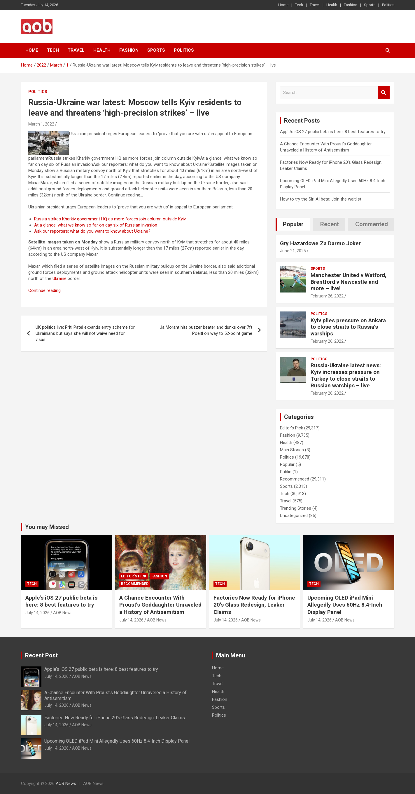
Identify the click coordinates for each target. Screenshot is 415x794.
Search (384, 92)
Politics (388, 5)
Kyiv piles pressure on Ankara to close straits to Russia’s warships (348, 327)
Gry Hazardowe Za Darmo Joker (320, 243)
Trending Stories (295, 508)
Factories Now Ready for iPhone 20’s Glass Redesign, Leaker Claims (254, 604)
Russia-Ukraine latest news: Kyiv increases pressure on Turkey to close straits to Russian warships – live (346, 375)
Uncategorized (294, 515)
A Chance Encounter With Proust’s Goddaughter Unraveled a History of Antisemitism (160, 604)
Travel (315, 5)
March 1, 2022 (41, 124)
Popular (287, 464)
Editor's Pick (291, 428)
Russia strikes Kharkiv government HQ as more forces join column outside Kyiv (110, 219)
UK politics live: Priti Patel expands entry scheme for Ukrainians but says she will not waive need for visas (85, 333)
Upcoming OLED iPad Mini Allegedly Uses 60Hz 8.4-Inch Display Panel (344, 604)
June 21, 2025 (293, 250)
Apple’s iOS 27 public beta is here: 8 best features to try (333, 131)
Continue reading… (45, 290)
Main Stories (292, 449)
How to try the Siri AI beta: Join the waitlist (320, 199)
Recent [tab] (329, 224)
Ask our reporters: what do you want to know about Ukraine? (92, 231)
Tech (299, 5)
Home (283, 5)
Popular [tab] (293, 224)
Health (331, 5)
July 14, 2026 (37, 612)
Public (285, 471)
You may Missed (47, 526)
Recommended (294, 479)
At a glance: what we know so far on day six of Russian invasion (95, 225)
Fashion (350, 5)
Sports (369, 5)
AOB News (63, 612)
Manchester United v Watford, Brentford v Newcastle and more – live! (348, 282)
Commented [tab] (371, 224)
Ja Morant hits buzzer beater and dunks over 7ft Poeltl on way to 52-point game (206, 330)
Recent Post (41, 655)
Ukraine (59, 278)
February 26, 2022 (327, 296)
